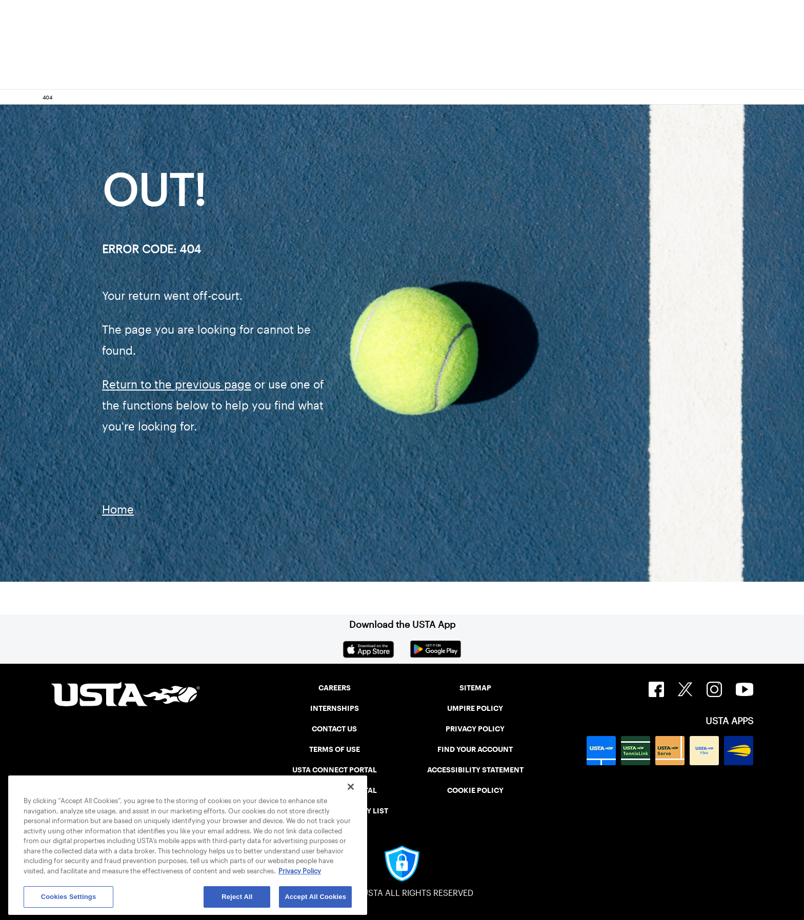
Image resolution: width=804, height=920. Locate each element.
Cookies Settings (68, 897)
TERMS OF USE (334, 749)
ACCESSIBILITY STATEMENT (475, 769)
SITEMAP (475, 687)
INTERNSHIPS (334, 708)
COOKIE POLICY (475, 790)
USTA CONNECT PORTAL (334, 769)
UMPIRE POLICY (475, 708)
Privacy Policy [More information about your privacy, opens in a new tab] (299, 871)
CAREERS (334, 687)
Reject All (237, 897)
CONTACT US (334, 728)
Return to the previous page (176, 384)
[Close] (350, 786)
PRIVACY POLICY (475, 728)
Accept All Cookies (315, 897)
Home (118, 509)
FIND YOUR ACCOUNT (475, 749)
